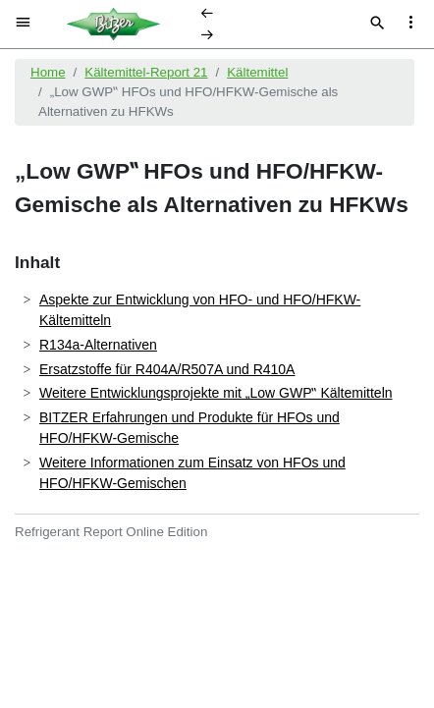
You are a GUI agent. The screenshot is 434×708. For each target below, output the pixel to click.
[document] (217, 376)
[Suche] (377, 24)
